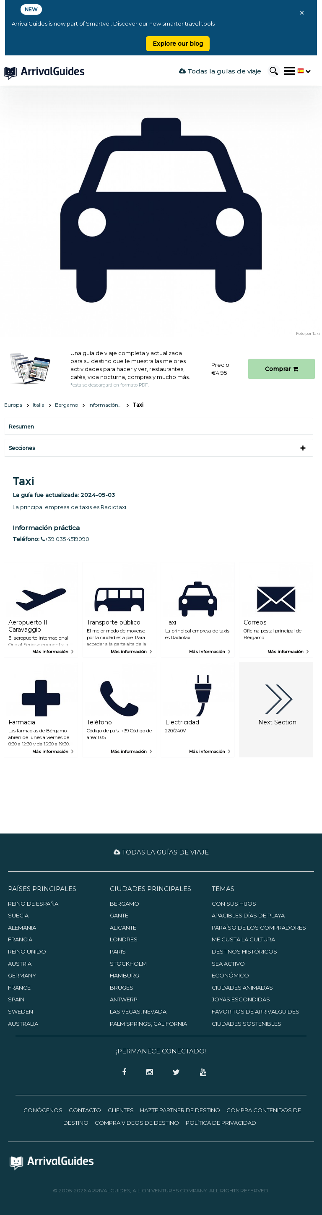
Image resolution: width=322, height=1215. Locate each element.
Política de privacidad (221, 1122)
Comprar (281, 369)
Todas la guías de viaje (220, 71)
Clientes (121, 1110)
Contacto (85, 1110)
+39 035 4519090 (65, 539)
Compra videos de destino (137, 1122)
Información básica (108, 405)
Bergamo (66, 405)
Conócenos (42, 1110)
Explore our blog (178, 43)
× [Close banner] (301, 12)
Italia (38, 405)
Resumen (21, 426)
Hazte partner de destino (180, 1110)
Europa (13, 405)
